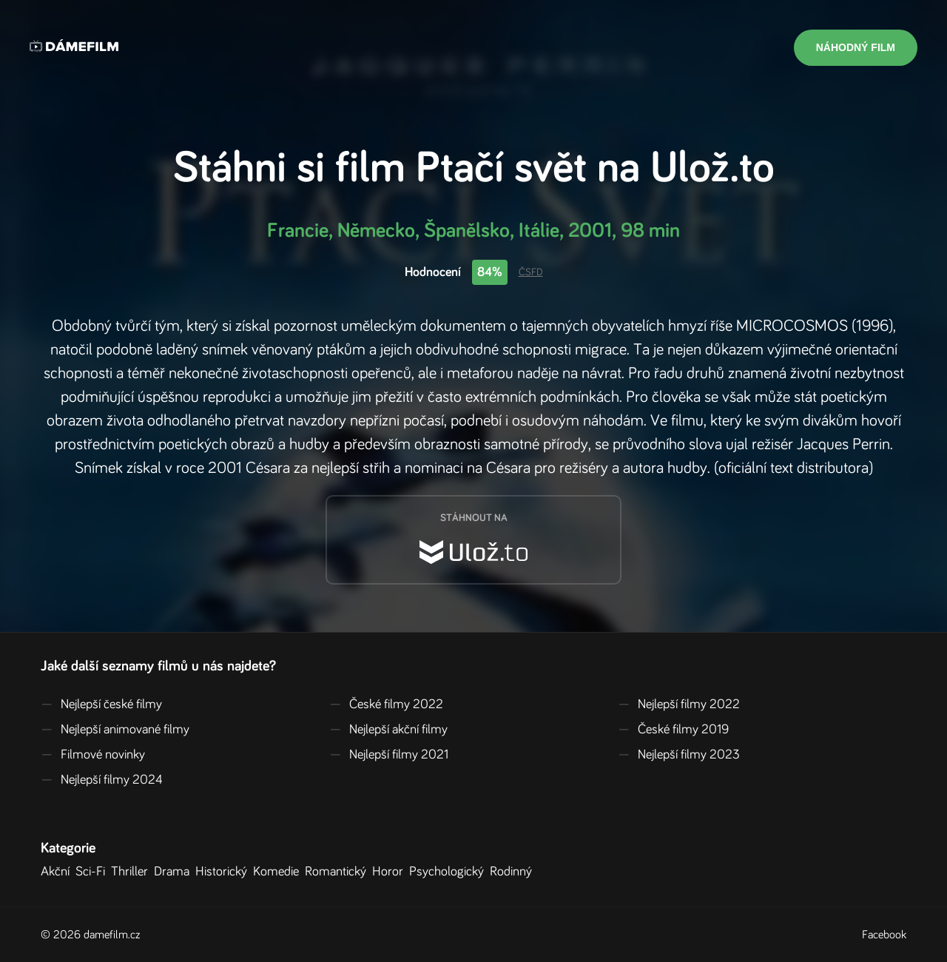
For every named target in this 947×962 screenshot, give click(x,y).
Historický (224, 871)
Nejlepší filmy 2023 (679, 754)
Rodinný (514, 871)
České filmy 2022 (386, 704)
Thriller (132, 871)
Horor (390, 871)
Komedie (279, 871)
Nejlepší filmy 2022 (679, 704)
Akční (58, 871)
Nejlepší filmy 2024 (102, 780)
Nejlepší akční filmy (388, 729)
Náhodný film (855, 47)
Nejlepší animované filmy (115, 729)
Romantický (338, 871)
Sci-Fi (93, 871)
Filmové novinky (93, 754)
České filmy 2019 (673, 729)
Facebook (884, 935)
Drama (174, 871)
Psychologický (449, 871)
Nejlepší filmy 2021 (388, 754)
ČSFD (531, 272)
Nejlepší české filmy (101, 704)
